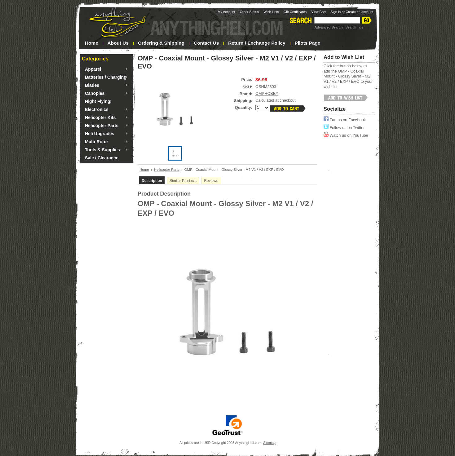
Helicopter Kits (105, 118)
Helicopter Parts (105, 126)
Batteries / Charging (105, 77)
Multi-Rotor (105, 142)
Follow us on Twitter (344, 127)
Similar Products (183, 181)
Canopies (105, 93)
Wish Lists (271, 12)
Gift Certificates (295, 12)
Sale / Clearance (101, 157)
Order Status (249, 12)
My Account (226, 12)
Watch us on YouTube (346, 135)
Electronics (105, 110)
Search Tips (354, 27)
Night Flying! (98, 101)
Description (152, 181)
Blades (105, 85)
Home (144, 169)
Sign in (335, 12)
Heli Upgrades (105, 134)
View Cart (318, 12)
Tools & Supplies (105, 150)
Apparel (105, 69)
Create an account (359, 12)
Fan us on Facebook (345, 119)
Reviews (211, 181)
